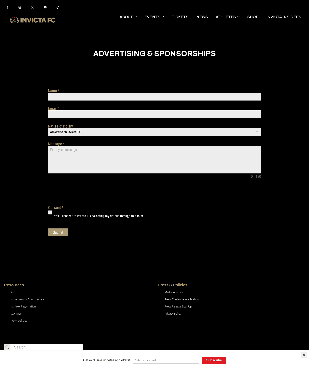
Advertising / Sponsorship (27, 299)
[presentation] (78, 192)
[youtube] (45, 7)
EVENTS (152, 17)
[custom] (57, 7)
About (15, 292)
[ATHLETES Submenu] (239, 17)
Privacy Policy (173, 313)
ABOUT (126, 17)
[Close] (304, 355)
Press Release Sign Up (178, 306)
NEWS (202, 17)
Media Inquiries (174, 292)
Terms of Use (19, 320)
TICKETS (180, 17)
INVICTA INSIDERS (283, 17)
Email (53, 108)
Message (56, 144)
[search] (7, 347)
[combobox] (154, 132)
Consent (55, 208)
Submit (58, 232)
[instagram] (20, 7)
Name (53, 91)
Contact (16, 313)
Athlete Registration (23, 306)
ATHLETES (226, 17)
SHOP (253, 17)
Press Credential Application (182, 299)
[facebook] (7, 7)
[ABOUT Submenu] (137, 17)
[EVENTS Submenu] (164, 17)
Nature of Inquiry (60, 126)
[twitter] (32, 7)
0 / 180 (256, 176)
